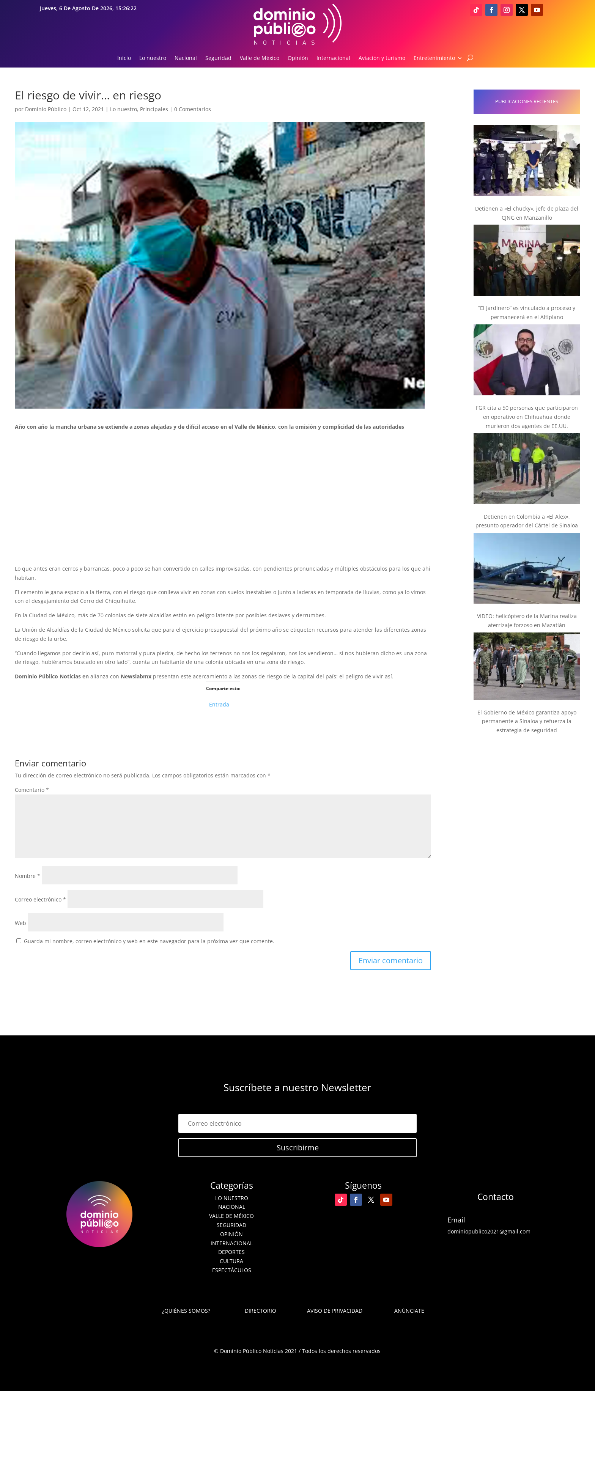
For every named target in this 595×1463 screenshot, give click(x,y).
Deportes (231, 1251)
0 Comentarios (192, 109)
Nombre (27, 875)
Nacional (186, 58)
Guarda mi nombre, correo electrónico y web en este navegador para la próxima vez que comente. (149, 941)
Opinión (298, 58)
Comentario (32, 789)
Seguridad (218, 58)
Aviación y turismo (382, 58)
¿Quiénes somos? (186, 1310)
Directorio (260, 1310)
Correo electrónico (40, 899)
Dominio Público (45, 109)
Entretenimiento (434, 58)
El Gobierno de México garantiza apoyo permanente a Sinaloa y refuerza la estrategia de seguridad (526, 721)
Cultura (231, 1261)
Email (456, 1219)
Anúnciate (409, 1310)
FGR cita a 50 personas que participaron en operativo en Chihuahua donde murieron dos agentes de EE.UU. (527, 416)
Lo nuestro (152, 58)
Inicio (124, 58)
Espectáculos (231, 1270)
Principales (154, 109)
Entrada (219, 703)
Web (20, 923)
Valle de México (259, 58)
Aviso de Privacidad (334, 1310)
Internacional (333, 58)
